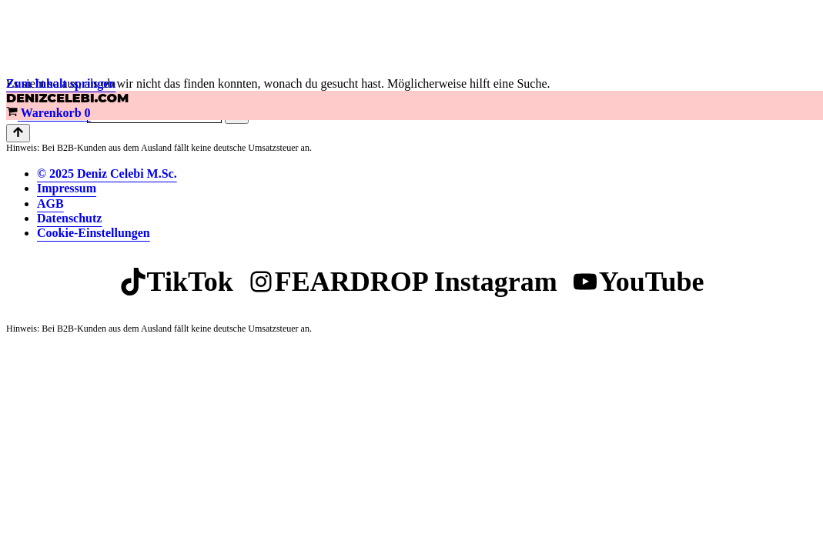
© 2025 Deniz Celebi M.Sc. (107, 173)
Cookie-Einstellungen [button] (93, 232)
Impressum (66, 188)
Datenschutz (69, 218)
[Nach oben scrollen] (18, 133)
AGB (50, 203)
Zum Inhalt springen (60, 83)
